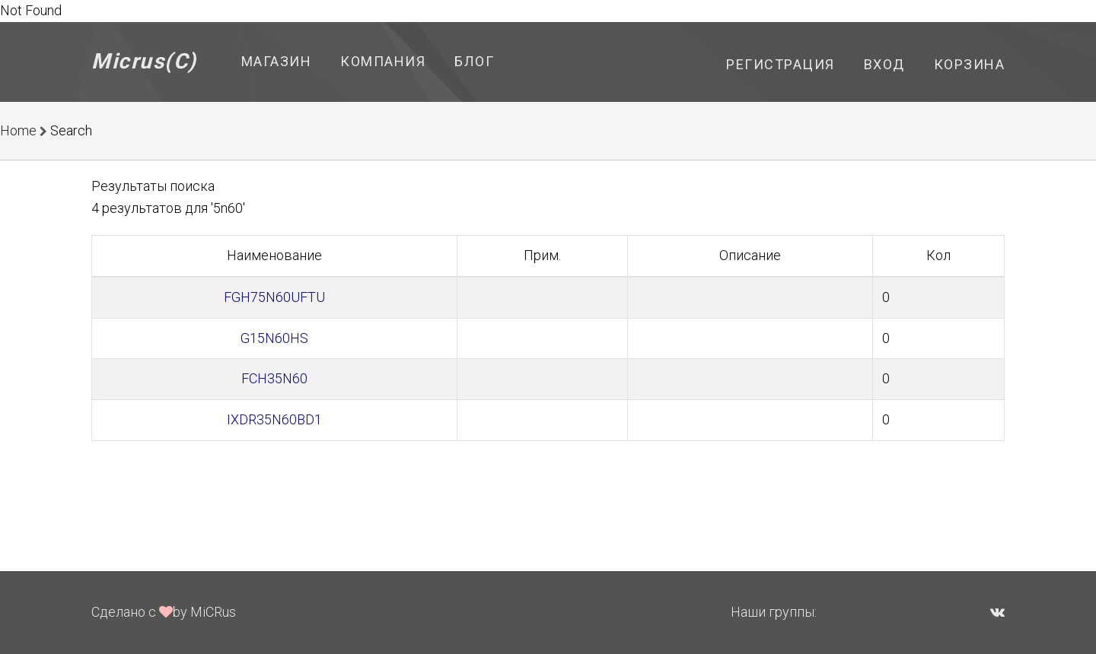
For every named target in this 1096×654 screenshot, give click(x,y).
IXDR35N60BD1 (274, 419)
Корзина (969, 64)
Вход (884, 64)
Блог (474, 61)
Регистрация (780, 64)
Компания (382, 61)
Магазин (276, 61)
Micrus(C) (144, 61)
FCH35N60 (274, 378)
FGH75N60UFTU (274, 297)
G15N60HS (274, 338)
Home (18, 130)
